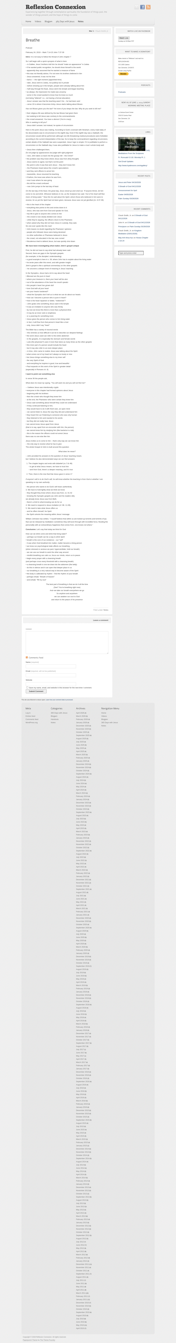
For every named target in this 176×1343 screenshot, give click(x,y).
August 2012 (81, 1239)
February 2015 (82, 1142)
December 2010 (82, 1303)
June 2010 (80, 1322)
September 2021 (82, 889)
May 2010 (80, 1325)
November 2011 (82, 1267)
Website (29, 680)
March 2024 (81, 793)
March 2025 (81, 755)
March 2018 (81, 1024)
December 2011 (82, 1264)
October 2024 (81, 771)
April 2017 (80, 1059)
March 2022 (81, 870)
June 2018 (80, 1014)
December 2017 (82, 1033)
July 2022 (80, 857)
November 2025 (82, 729)
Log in (28, 713)
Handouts (55, 719)
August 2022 (81, 854)
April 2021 (80, 905)
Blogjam (54, 716)
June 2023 (80, 822)
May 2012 (80, 1248)
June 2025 (80, 745)
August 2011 (81, 1277)
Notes (53, 722)
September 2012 (82, 1235)
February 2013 (82, 1219)
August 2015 (81, 1123)
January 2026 (81, 722)
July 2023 (80, 819)
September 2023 (82, 812)
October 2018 (81, 1001)
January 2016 (81, 1107)
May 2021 (80, 902)
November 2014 (82, 1152)
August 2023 (81, 815)
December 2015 (82, 1110)
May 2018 (80, 1017)
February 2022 (82, 873)
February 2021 (82, 912)
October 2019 (81, 963)
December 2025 (82, 726)
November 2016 (82, 1075)
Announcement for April (127, 190)
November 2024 (82, 767)
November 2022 (82, 844)
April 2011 (80, 1290)
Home (103, 713)
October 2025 (81, 732)
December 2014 (82, 1149)
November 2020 (82, 921)
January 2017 (81, 1069)
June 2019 (80, 976)
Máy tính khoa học (125, 238)
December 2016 (82, 1072)
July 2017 (80, 1049)
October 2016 (81, 1078)
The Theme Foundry (47, 1340)
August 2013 (81, 1200)
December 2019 (82, 956)
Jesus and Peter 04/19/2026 (129, 182)
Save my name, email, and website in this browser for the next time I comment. (60, 688)
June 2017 (80, 1053)
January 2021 (81, 915)
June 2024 (80, 783)
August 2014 (81, 1162)
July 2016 (80, 1088)
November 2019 (82, 960)
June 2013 (80, 1206)
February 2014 (82, 1181)
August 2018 (81, 1008)
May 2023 (80, 825)
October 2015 (81, 1117)
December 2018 (82, 995)
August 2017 (81, 1046)
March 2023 (81, 831)
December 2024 (82, 764)
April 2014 (80, 1174)
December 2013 (82, 1187)
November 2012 (82, 1229)
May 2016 (80, 1094)
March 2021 (81, 908)
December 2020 (82, 918)
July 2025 (80, 742)
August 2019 (81, 969)
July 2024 (80, 780)
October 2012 (81, 1232)
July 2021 (80, 896)
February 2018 (82, 1027)
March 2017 (81, 1062)
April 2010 (80, 1328)
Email (41, 671)
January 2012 (81, 1261)
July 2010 (80, 1319)
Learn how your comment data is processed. (59, 700)
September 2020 (82, 928)
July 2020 (80, 934)
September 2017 (82, 1043)
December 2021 (82, 880)
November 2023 (82, 806)
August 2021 (81, 892)
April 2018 (80, 1021)
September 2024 (82, 774)
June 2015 (80, 1130)
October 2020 (81, 924)
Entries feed (30, 716)
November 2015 (82, 1114)
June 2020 (80, 937)
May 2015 (80, 1133)
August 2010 (81, 1315)
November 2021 (82, 883)
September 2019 (82, 966)
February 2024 (82, 796)
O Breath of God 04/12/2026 (129, 186)
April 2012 (80, 1251)
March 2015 (81, 1139)
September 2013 (82, 1197)
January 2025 (81, 761)
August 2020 (81, 931)
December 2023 (82, 803)
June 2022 (80, 860)
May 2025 (80, 748)
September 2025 (82, 735)
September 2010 (82, 1312)
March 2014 (81, 1178)
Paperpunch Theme (30, 1340)
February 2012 (82, 1258)
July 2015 (80, 1126)
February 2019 (82, 988)
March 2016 (81, 1101)
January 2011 (81, 1299)
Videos (104, 716)
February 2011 (82, 1296)
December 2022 (82, 841)
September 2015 (82, 1120)
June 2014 (80, 1168)
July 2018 (80, 1011)
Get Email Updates (125, 161)
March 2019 (81, 985)
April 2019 (80, 982)
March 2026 (81, 716)
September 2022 (82, 851)
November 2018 (82, 998)
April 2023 (80, 828)
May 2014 (80, 1171)
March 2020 (81, 947)
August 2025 (81, 738)
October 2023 (81, 809)
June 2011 (80, 1283)
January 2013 (81, 1222)
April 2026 (80, 713)
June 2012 (80, 1245)
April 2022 (80, 867)
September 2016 (82, 1081)
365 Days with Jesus (59, 713)
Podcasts (122, 92)
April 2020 (80, 944)
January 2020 (81, 953)
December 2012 (82, 1226)
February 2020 (82, 950)
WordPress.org (32, 722)
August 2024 (81, 777)
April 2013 (80, 1213)
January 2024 (81, 799)
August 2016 (81, 1085)
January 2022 (81, 876)
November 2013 (82, 1190)
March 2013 (81, 1216)
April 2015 (80, 1136)
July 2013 (80, 1203)
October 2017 (81, 1040)
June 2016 (80, 1091)
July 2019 (80, 972)
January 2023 (81, 838)
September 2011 (82, 1274)
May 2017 (80, 1056)
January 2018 (81, 1030)
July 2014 (80, 1165)
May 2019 (80, 979)
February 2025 (82, 758)
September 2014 (82, 1158)
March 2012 (81, 1255)
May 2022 (80, 863)
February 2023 (82, 835)
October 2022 (81, 847)
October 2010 (81, 1309)
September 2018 (82, 1005)
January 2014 (81, 1184)
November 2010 (82, 1306)
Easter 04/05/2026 (125, 194)
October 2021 (81, 886)
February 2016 (82, 1104)
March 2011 (81, 1293)
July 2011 (80, 1280)
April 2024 (80, 790)
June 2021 (80, 899)
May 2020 (80, 940)
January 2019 (81, 992)
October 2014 (81, 1155)
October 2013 (81, 1194)
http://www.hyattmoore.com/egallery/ (132, 165)
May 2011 (80, 1287)
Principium (122, 226)
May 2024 (80, 787)
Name (32, 662)
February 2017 (82, 1065)
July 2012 (80, 1242)
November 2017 (82, 1037)
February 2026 (82, 719)
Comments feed (32, 719)
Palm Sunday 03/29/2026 (128, 198)
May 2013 (80, 1210)
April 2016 (80, 1097)
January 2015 (81, 1146)
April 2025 (80, 751)
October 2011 (81, 1271)
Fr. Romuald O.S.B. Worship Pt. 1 (131, 157)
